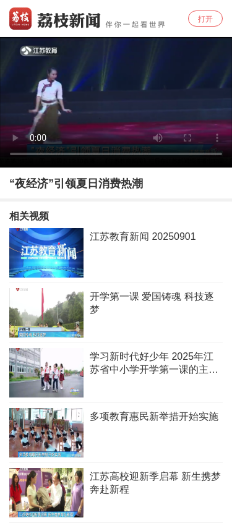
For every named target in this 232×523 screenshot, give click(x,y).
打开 (205, 19)
